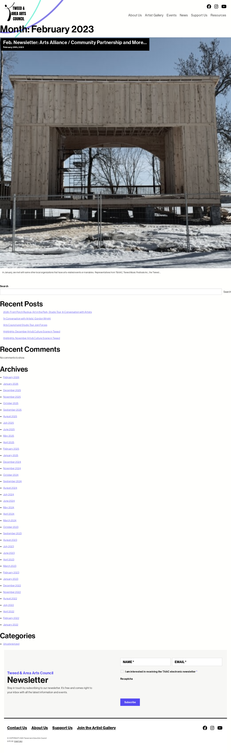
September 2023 (12, 533)
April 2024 (8, 513)
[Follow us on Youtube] (224, 7)
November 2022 (12, 592)
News (184, 15)
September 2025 (12, 409)
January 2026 (10, 383)
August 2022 (10, 598)
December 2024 (12, 461)
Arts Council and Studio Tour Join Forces (25, 325)
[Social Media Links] (144, 7)
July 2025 (8, 422)
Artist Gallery (154, 15)
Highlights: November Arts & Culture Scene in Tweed (31, 338)
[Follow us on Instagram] (216, 7)
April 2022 (8, 611)
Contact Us (17, 727)
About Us (135, 15)
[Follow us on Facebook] (209, 7)
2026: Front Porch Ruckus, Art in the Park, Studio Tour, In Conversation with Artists (47, 312)
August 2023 (10, 540)
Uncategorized (11, 643)
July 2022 (8, 605)
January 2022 (10, 624)
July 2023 (8, 546)
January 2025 (10, 455)
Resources (218, 15)
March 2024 (10, 520)
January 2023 (10, 579)
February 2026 (11, 377)
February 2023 (11, 572)
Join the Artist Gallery (96, 727)
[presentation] (144, 688)
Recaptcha (126, 678)
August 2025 (10, 416)
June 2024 (9, 500)
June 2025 (9, 429)
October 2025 (10, 403)
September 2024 (12, 481)
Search (4, 286)
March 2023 (9, 566)
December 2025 (12, 390)
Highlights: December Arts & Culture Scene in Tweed (31, 331)
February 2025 (11, 448)
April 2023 (8, 559)
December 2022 (12, 585)
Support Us (199, 15)
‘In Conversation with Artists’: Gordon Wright (27, 318)
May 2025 (8, 435)
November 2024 (12, 468)
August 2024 (10, 487)
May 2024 (8, 507)
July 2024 (8, 494)
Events (172, 15)
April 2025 (8, 442)
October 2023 (10, 527)
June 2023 (9, 553)
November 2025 (12, 396)
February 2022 (11, 618)
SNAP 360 (18, 741)
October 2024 (11, 474)
